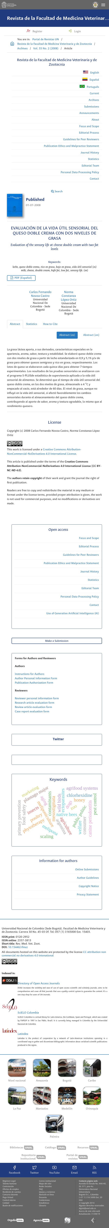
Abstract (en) (91, 335)
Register (37, 31)
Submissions (91, 106)
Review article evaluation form (33, 707)
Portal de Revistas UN (45, 39)
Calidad (6, 1203)
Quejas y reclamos (47, 1192)
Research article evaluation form (34, 702)
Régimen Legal (9, 1181)
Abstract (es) (67, 335)
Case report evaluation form (32, 711)
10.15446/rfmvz (18, 947)
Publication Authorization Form (34, 682)
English (91, 72)
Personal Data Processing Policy (80, 172)
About (95, 119)
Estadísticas (44, 1203)
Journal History (90, 152)
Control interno (9, 1200)
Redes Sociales (45, 1186)
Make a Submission (56, 641)
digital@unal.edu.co (87, 1208)
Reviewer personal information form (37, 698)
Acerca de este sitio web (89, 1211)
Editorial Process (89, 132)
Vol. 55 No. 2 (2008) (45, 48)
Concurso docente (10, 1195)
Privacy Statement (88, 894)
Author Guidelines (88, 877)
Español (90, 79)
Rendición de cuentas (12, 1192)
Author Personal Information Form (36, 678)
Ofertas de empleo (11, 1189)
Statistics (93, 159)
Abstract (15, 324)
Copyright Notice (89, 886)
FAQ (41, 1189)
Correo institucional (47, 1181)
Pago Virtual (8, 1197)
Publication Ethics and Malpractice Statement (71, 146)
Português (89, 86)
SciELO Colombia (28, 1012)
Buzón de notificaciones (13, 1206)
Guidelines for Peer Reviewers (81, 139)
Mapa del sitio (45, 1184)
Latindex (23, 1034)
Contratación (8, 1186)
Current (94, 93)
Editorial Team (90, 165)
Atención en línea (46, 1195)
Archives (22, 48)
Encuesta (43, 1197)
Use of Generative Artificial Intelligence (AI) (72, 613)
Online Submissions (87, 869)
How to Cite (50, 324)
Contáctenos (44, 1200)
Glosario (42, 1206)
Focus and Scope (89, 126)
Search (57, 191)
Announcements (89, 113)
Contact (94, 178)
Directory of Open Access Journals (39, 983)
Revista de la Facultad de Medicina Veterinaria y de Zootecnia (54, 44)
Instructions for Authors (29, 674)
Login (77, 31)
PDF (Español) (23, 277)
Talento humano (9, 1184)
